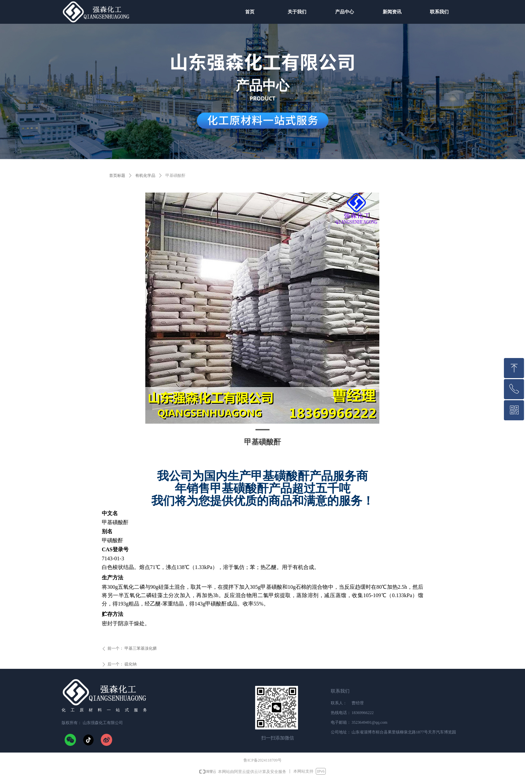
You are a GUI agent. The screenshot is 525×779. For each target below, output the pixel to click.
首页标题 (117, 175)
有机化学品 (145, 175)
